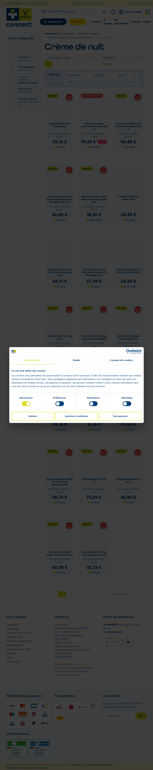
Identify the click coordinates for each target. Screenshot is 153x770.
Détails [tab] (76, 360)
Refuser (33, 416)
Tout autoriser (120, 416)
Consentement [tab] (31, 360)
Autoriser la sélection (76, 416)
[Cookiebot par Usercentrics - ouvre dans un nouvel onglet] (128, 351)
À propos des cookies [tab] (121, 360)
